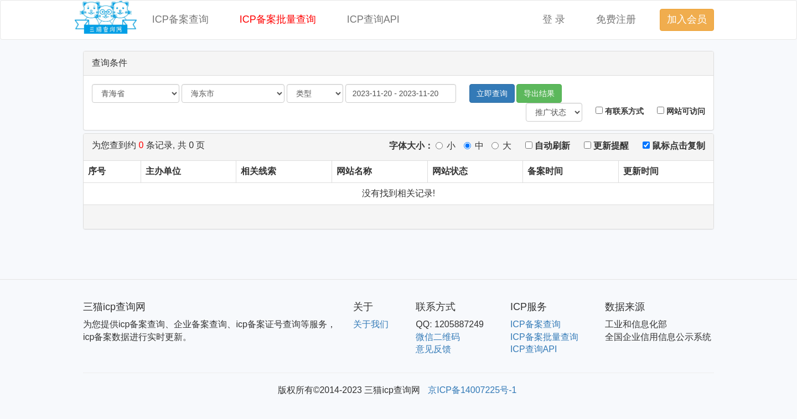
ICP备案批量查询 (278, 19)
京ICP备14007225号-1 (472, 390)
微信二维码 (438, 337)
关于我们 (371, 324)
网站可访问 (681, 111)
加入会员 (687, 19)
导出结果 (539, 93)
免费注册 (616, 19)
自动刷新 (547, 145)
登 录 (553, 19)
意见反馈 (433, 349)
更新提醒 (606, 145)
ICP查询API (373, 19)
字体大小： (411, 145)
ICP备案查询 (180, 19)
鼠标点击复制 (674, 145)
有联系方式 (620, 111)
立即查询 (492, 93)
